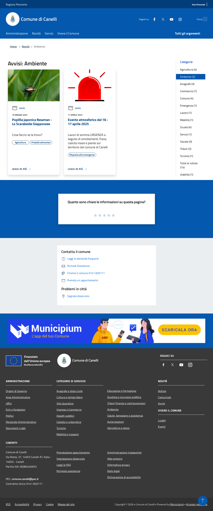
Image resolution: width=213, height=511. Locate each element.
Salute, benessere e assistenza (125, 416)
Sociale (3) (186, 142)
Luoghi (162, 420)
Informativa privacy (118, 465)
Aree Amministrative (18, 397)
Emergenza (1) (188, 105)
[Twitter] (155, 19)
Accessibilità (22, 504)
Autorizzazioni (115, 422)
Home (13, 46)
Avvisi (18, 108)
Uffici (9, 403)
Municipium (177, 504)
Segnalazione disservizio (71, 459)
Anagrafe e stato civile (70, 391)
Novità (25, 46)
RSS (8, 504)
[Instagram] (172, 19)
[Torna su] (203, 501)
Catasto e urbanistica (69, 422)
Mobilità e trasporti (68, 434)
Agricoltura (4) (188, 69)
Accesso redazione (196, 504)
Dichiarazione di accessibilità (124, 477)
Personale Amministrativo (21, 422)
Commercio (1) (188, 91)
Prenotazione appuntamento (73, 452)
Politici (10, 416)
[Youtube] (164, 19)
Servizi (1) (186, 134)
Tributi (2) (185, 149)
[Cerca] (203, 19)
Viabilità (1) (186, 174)
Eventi (162, 427)
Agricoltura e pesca (118, 428)
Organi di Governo (16, 391)
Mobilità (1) (186, 120)
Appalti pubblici (65, 416)
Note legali (113, 471)
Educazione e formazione (121, 391)
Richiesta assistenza (68, 471)
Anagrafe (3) (187, 84)
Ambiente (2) (187, 77)
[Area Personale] (198, 4)
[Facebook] (147, 19)
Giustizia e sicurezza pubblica (124, 397)
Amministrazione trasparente (124, 452)
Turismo (61, 428)
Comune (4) (186, 98)
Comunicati (164, 397)
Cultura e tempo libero (70, 397)
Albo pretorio (114, 459)
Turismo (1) (186, 156)
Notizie (162, 391)
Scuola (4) (185, 127)
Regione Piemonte (16, 4)
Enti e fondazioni (15, 410)
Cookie (50, 504)
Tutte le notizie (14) (189, 165)
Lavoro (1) (186, 113)
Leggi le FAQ (64, 465)
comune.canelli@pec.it (25, 479)
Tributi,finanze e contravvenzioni (126, 403)
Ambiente (113, 409)
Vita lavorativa (65, 403)
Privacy (37, 504)
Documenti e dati (16, 428)
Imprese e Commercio (69, 410)
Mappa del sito (66, 504)
